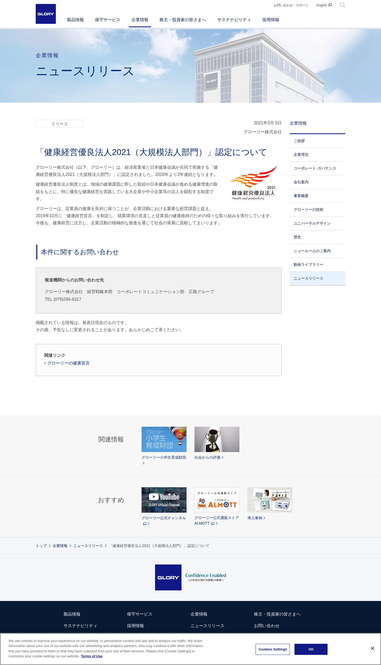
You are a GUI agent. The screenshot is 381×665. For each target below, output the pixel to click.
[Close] (372, 648)
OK (311, 649)
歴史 (297, 237)
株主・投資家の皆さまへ (277, 614)
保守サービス (139, 614)
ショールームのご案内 (312, 251)
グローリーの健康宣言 (68, 363)
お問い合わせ (266, 625)
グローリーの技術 (308, 209)
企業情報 (298, 123)
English (322, 5)
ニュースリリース (308, 278)
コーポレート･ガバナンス (315, 168)
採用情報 (135, 625)
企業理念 (301, 154)
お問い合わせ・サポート (291, 5)
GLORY (46, 14)
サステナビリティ (80, 625)
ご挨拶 (299, 141)
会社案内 (301, 182)
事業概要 (301, 196)
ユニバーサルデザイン (312, 223)
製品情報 (72, 614)
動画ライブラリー (308, 264)
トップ (41, 546)
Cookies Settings (272, 649)
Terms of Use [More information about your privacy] (91, 656)
